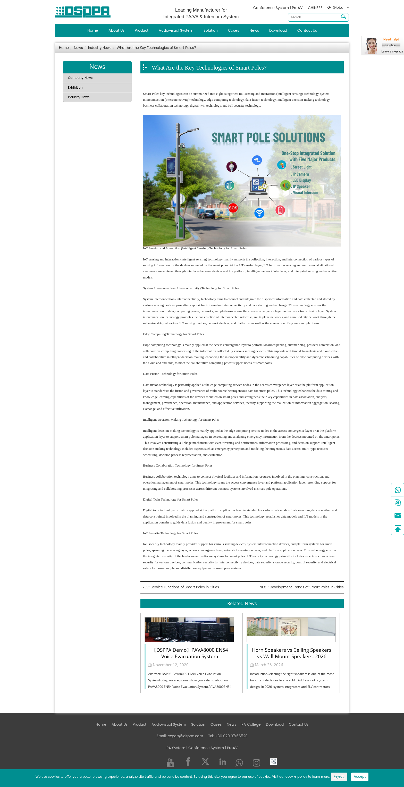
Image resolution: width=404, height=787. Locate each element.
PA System (175, 748)
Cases (233, 30)
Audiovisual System (176, 30)
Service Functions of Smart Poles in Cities (185, 587)
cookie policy (296, 777)
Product (141, 30)
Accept (360, 777)
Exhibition (75, 87)
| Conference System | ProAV (211, 748)
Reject (339, 777)
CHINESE (315, 8)
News (254, 30)
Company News (80, 77)
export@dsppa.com (185, 736)
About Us (116, 30)
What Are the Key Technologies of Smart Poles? (156, 48)
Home (92, 30)
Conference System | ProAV (278, 8)
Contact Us (307, 30)
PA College (251, 724)
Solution (211, 30)
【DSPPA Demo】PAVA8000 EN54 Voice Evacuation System (190, 653)
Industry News (100, 48)
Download (278, 30)
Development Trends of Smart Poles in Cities (307, 587)
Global (338, 7)
